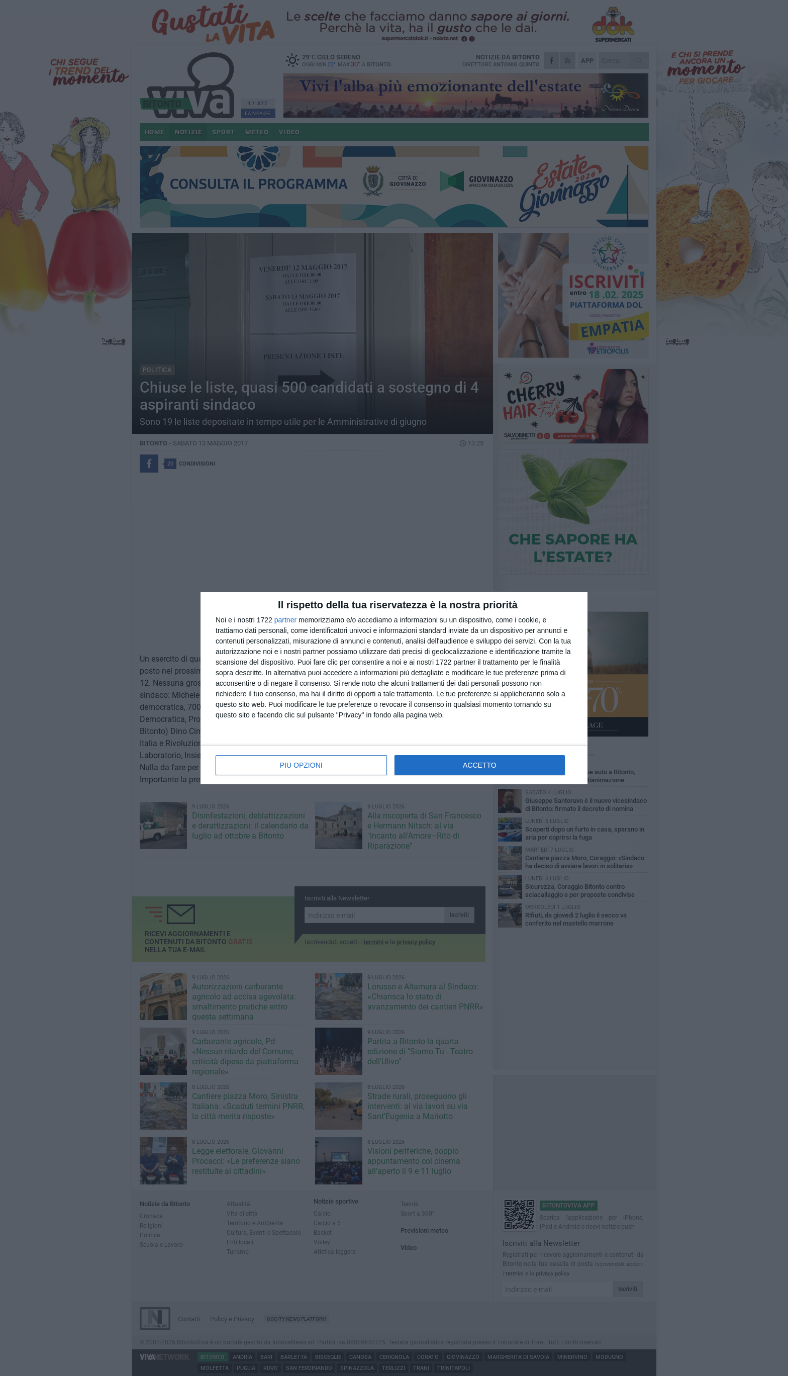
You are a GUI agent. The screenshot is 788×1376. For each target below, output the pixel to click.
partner (285, 619)
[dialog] (394, 688)
